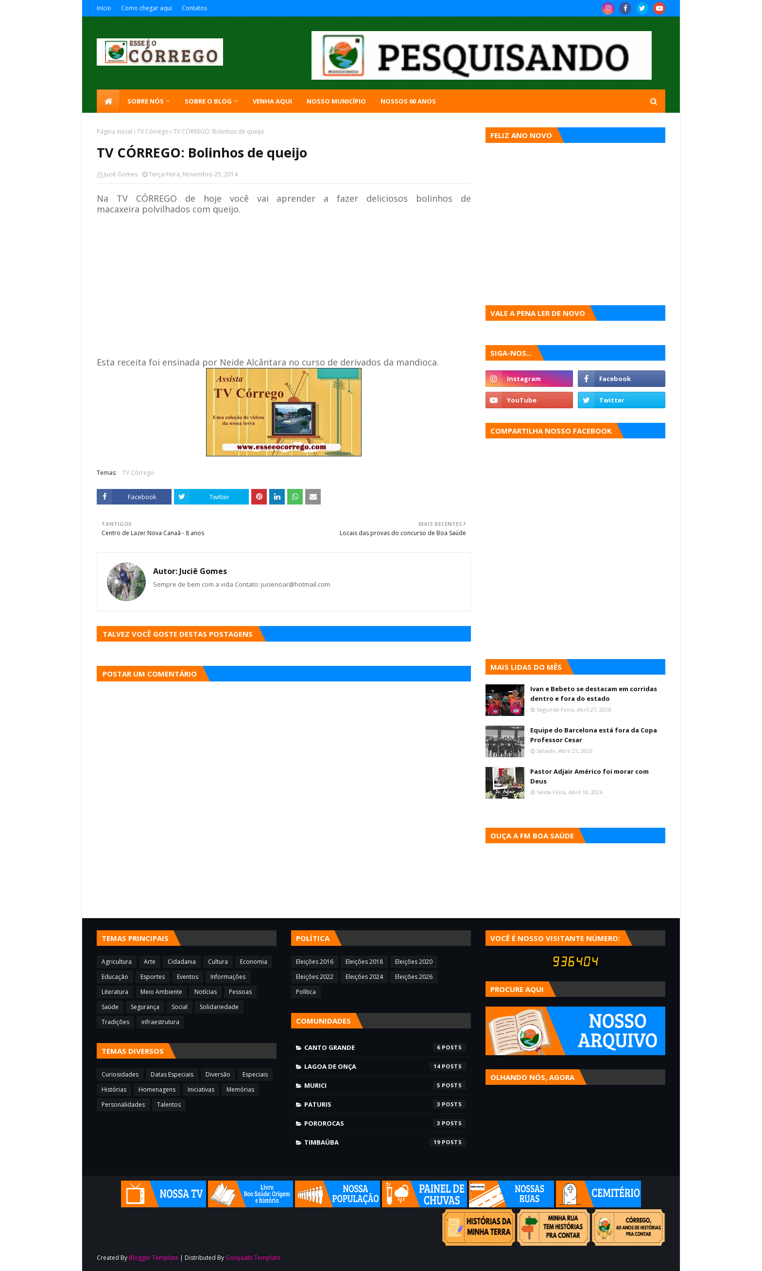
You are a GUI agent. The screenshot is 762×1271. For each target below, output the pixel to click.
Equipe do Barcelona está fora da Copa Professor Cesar (593, 735)
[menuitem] (108, 101)
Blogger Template (153, 1258)
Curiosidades (120, 1074)
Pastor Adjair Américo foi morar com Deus (589, 776)
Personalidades (123, 1104)
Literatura (115, 992)
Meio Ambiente (161, 992)
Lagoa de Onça (385, 1066)
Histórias (114, 1089)
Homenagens (157, 1089)
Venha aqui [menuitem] (272, 101)
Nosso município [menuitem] (336, 101)
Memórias (240, 1089)
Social (180, 1007)
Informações (227, 977)
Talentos (169, 1104)
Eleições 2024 (364, 977)
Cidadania (182, 962)
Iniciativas (201, 1089)
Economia (253, 962)
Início (104, 8)
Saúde (110, 1007)
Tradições (115, 1022)
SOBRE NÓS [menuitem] (145, 101)
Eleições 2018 (364, 962)
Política (306, 992)
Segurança (145, 1007)
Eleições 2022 (314, 977)
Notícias (205, 992)
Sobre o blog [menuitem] (208, 101)
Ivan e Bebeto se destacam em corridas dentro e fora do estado (593, 693)
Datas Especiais (172, 1074)
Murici (385, 1085)
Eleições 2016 (314, 962)
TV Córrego (153, 131)
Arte (150, 962)
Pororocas (385, 1123)
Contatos (194, 8)
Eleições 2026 (414, 977)
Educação (115, 977)
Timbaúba (385, 1142)
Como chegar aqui (146, 8)
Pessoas (240, 992)
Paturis (385, 1104)
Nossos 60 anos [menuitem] (408, 101)
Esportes (152, 977)
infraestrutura (160, 1022)
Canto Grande (385, 1047)
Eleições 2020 (414, 962)
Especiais (255, 1074)
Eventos (187, 977)
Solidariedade (219, 1007)
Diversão (218, 1074)
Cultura (218, 962)
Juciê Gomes (121, 174)
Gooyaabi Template (252, 1258)
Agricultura (117, 962)
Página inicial (114, 131)
